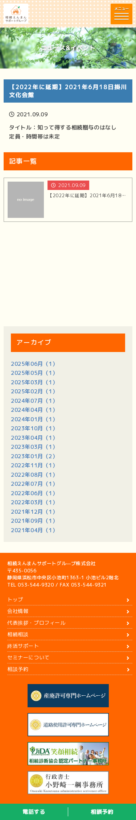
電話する (33, 812)
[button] (121, 14)
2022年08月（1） (34, 475)
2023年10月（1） (34, 428)
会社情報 (17, 611)
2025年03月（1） (34, 382)
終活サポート (23, 645)
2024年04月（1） (34, 410)
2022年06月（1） (34, 493)
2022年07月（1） (34, 484)
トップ (15, 599)
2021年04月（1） (34, 530)
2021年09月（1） (34, 521)
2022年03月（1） (34, 502)
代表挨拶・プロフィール (36, 622)
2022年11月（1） (34, 465)
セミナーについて (28, 657)
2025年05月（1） (34, 373)
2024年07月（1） (34, 401)
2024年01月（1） (34, 419)
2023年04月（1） (34, 438)
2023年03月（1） (34, 447)
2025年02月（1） (34, 391)
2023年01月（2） (34, 456)
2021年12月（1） (34, 511)
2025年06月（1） (34, 364)
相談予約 (102, 812)
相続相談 (17, 634)
